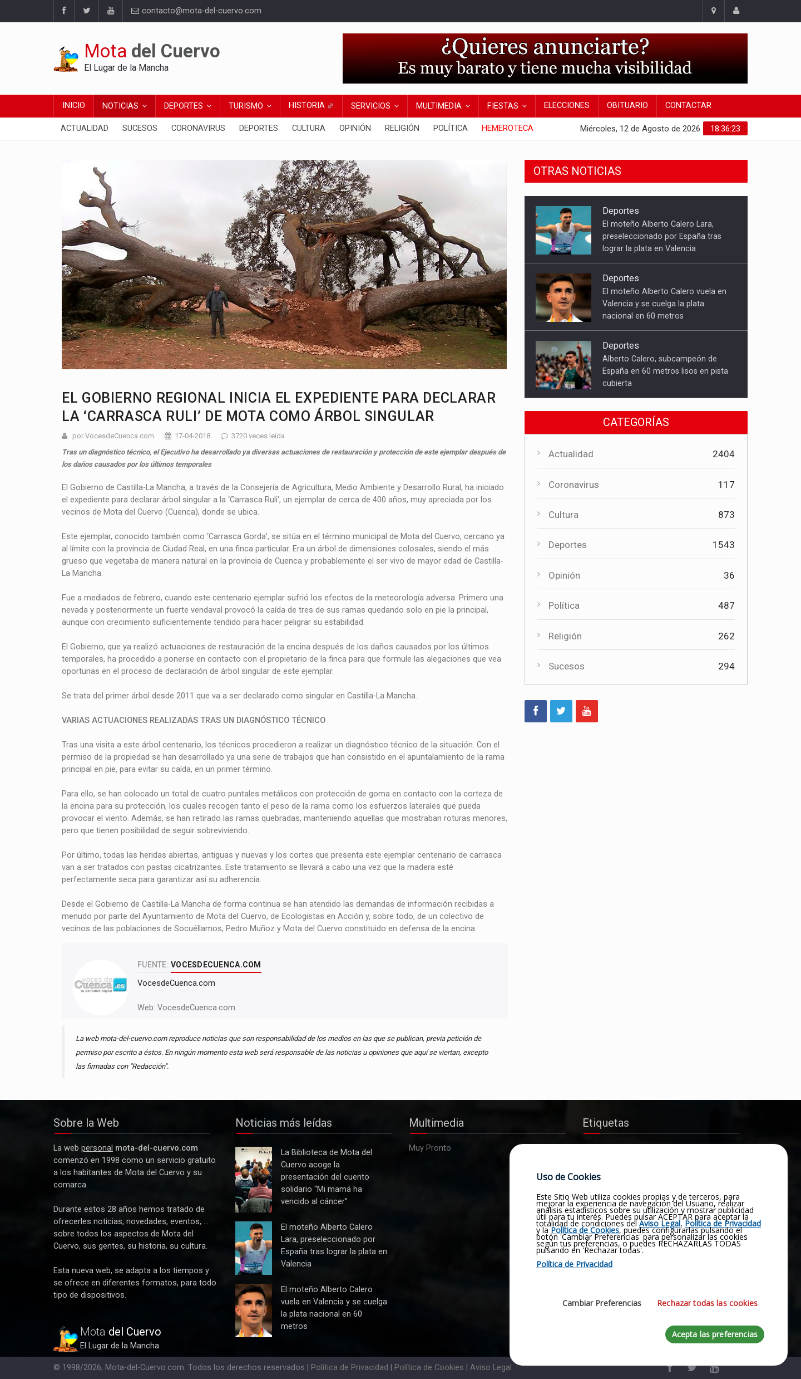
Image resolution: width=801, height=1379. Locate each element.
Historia (311, 105)
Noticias (120, 106)
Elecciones (567, 105)
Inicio (73, 105)
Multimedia (439, 106)
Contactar (688, 105)
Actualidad (84, 128)
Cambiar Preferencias (601, 1303)
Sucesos (139, 128)
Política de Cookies (429, 1367)
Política (450, 128)
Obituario (627, 105)
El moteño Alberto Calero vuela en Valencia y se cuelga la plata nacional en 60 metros (664, 303)
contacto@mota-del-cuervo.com (196, 11)
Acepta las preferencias (715, 1334)
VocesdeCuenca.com (196, 1008)
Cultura (308, 128)
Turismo (246, 106)
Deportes (183, 106)
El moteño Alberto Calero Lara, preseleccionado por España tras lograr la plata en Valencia (661, 236)
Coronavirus (198, 128)
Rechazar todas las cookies (707, 1303)
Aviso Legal (491, 1367)
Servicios (370, 106)
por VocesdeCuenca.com (113, 436)
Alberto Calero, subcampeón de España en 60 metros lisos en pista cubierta (665, 371)
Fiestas (502, 106)
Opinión (355, 128)
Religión (402, 128)
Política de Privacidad (349, 1367)
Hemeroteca (507, 128)
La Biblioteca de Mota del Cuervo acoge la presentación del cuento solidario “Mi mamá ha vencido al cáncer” (253, 1179)
